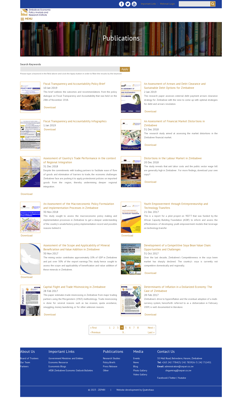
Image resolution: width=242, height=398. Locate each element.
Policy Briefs (109, 362)
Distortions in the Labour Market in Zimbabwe (173, 158)
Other (106, 370)
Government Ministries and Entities (66, 358)
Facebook (162, 377)
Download (50, 107)
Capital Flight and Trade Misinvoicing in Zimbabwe (74, 287)
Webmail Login (167, 3)
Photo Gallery (140, 370)
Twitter (172, 377)
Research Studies (111, 358)
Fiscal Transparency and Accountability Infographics (75, 121)
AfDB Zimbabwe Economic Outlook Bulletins (71, 370)
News (136, 362)
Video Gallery (140, 374)
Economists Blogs (57, 366)
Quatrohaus (148, 389)
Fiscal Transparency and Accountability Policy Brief (74, 84)
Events (136, 358)
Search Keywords (30, 64)
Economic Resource (58, 362)
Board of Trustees (29, 358)
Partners (24, 366)
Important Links (148, 3)
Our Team (25, 362)
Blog (135, 366)
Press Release (110, 366)
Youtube (182, 377)
